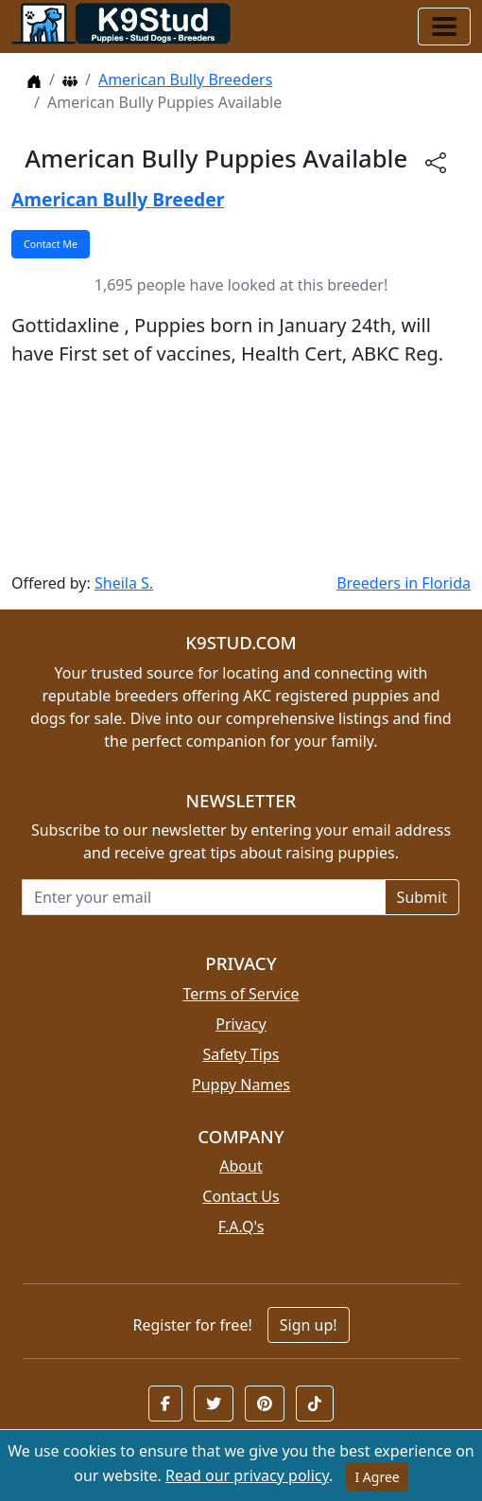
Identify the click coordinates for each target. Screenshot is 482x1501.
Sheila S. (124, 583)
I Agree (376, 1477)
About (240, 1166)
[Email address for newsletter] (204, 897)
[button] (165, 1404)
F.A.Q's (241, 1226)
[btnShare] (435, 161)
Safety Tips (241, 1054)
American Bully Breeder (117, 199)
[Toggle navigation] (444, 26)
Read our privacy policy (247, 1475)
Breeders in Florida (403, 583)
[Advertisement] (241, 469)
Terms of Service (241, 993)
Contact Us (240, 1196)
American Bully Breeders (185, 79)
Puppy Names (241, 1084)
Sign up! (308, 1325)
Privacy (240, 1024)
